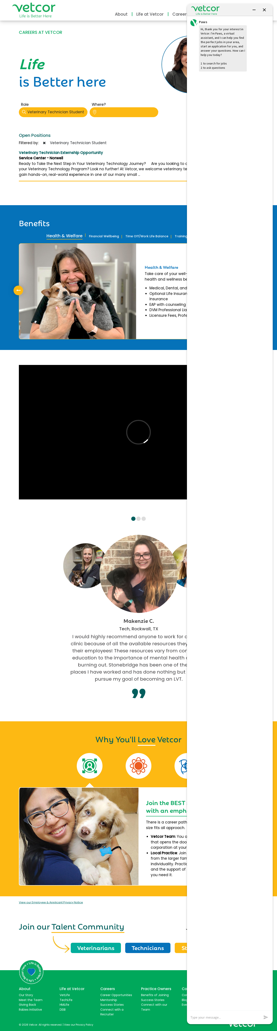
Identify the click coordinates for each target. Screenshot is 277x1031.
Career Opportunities (116, 995)
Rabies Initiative (30, 1009)
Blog (185, 1000)
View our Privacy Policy (78, 1025)
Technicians (148, 947)
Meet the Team (30, 1000)
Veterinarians (95, 947)
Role (25, 104)
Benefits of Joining (155, 995)
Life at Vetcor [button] (150, 14)
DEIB (63, 1009)
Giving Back (27, 1005)
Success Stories (112, 1005)
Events (187, 1005)
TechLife (66, 1000)
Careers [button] (180, 14)
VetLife (65, 995)
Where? (99, 104)
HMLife (64, 1005)
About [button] (121, 14)
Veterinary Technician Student (54, 112)
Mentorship (108, 1000)
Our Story (26, 995)
